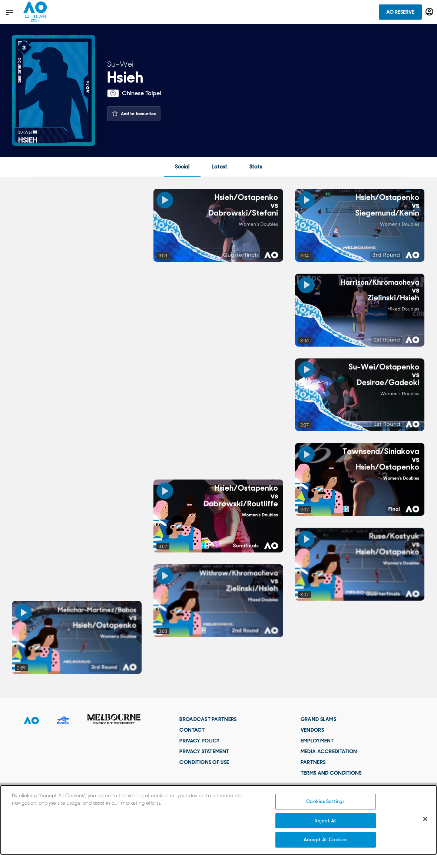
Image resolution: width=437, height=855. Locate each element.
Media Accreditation (329, 751)
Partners (313, 762)
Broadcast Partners (207, 719)
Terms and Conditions (331, 772)
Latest (219, 166)
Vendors (312, 730)
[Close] (425, 819)
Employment (317, 740)
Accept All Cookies (326, 839)
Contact (192, 730)
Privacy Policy (199, 740)
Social (182, 166)
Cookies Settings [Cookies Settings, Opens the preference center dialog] (325, 801)
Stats (255, 166)
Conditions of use (204, 762)
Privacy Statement (204, 751)
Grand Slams (318, 719)
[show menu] (8, 12)
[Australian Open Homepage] (35, 11)
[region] (218, 820)
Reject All (326, 821)
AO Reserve (400, 12)
